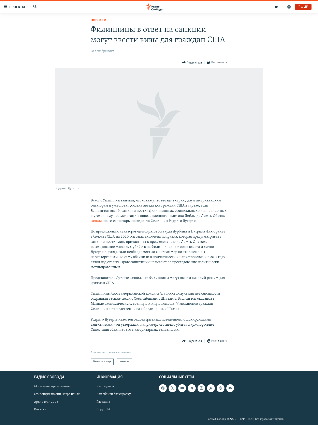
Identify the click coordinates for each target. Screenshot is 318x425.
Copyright (103, 409)
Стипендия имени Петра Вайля (57, 394)
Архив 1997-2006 (46, 402)
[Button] (192, 62)
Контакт (40, 409)
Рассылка (103, 402)
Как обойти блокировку (114, 394)
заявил (96, 221)
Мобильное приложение (52, 386)
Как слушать (105, 386)
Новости (98, 20)
